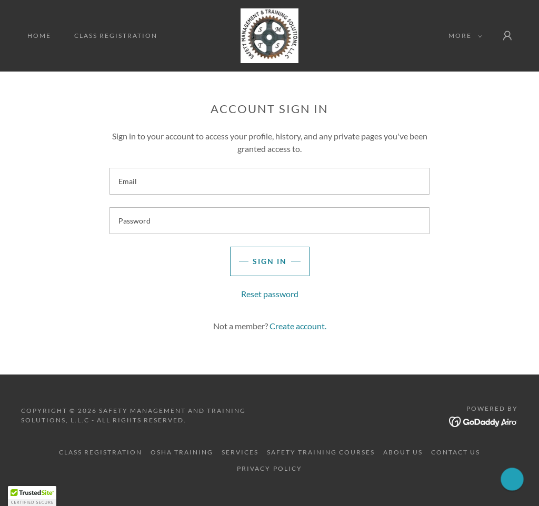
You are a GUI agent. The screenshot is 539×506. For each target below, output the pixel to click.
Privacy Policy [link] (269, 468)
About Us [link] (403, 452)
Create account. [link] (298, 326)
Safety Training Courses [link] (321, 452)
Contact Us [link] (455, 452)
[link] (270, 34)
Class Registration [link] (115, 35)
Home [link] (39, 35)
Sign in (270, 261)
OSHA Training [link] (182, 452)
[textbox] (269, 181)
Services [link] (240, 452)
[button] (463, 35)
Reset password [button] (269, 294)
